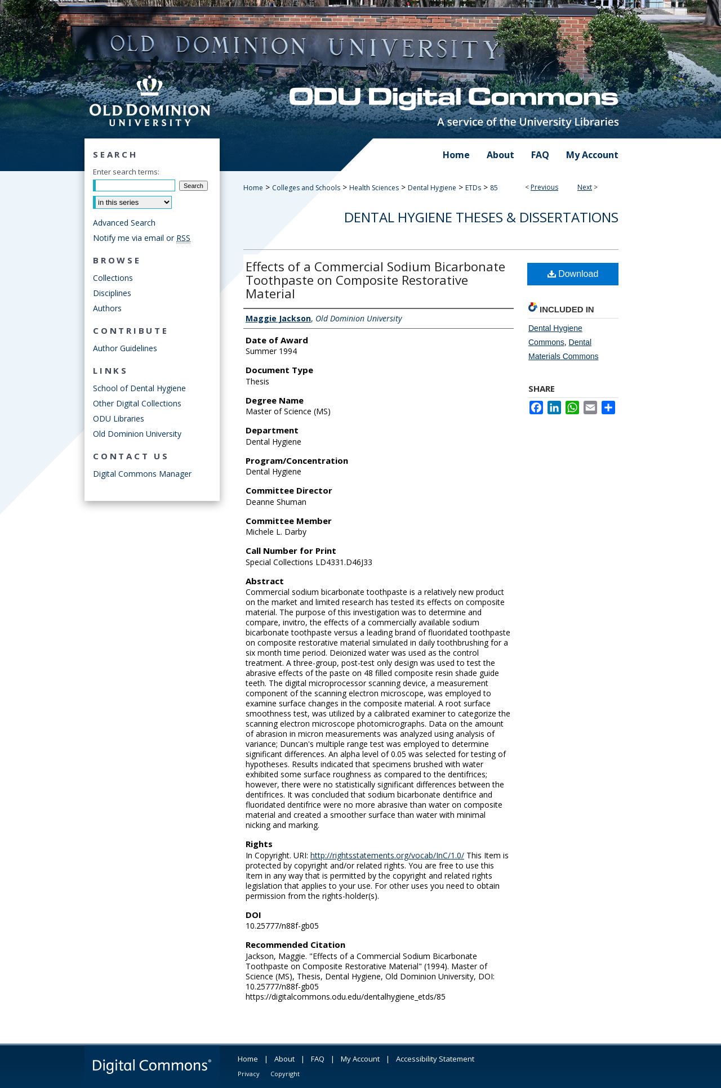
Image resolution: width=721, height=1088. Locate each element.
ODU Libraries (118, 418)
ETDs (473, 187)
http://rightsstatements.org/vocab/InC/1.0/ (387, 855)
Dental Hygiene (432, 187)
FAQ (317, 1059)
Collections (113, 277)
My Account (360, 1059)
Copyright (285, 1073)
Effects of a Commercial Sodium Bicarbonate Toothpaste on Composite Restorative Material (375, 280)
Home (253, 187)
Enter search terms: (126, 172)
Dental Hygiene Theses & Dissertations (481, 217)
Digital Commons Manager (142, 473)
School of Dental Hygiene (139, 388)
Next (584, 187)
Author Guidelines (125, 348)
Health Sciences (374, 187)
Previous (544, 187)
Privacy (249, 1073)
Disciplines (112, 293)
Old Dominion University (137, 433)
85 (494, 187)
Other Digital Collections (137, 403)
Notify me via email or (141, 237)
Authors (107, 308)
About (284, 1059)
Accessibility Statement (435, 1059)
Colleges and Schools (306, 187)
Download (573, 274)
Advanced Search (124, 222)
